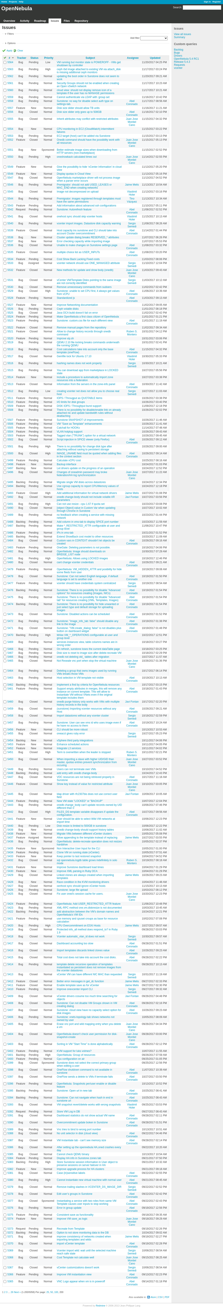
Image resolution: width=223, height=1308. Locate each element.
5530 (10, 287)
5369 (10, 1250)
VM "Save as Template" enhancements (79, 423)
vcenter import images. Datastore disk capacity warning (89, 223)
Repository (81, 20)
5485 (10, 536)
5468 (10, 649)
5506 (10, 423)
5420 (10, 925)
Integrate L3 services (69, 748)
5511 (10, 398)
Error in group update (69, 1207)
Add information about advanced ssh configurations (86, 205)
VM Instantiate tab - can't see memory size (81, 1140)
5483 (10, 547)
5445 (10, 794)
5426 (10, 889)
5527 (10, 304)
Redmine (100, 1305)
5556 (10, 111)
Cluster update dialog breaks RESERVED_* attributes (88, 237)
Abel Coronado (132, 103)
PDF (167, 1297)
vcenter (178, 67)
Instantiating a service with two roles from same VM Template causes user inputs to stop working (86, 1202)
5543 (10, 205)
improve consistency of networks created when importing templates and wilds (84, 1238)
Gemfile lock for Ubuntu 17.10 (74, 356)
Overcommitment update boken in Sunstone (82, 1122)
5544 (10, 198)
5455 (10, 733)
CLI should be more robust (72, 729)
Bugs (177, 52)
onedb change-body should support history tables (85, 829)
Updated (155, 57)
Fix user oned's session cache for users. (80, 893)
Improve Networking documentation (77, 304)
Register (217, 1)
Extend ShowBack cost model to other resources (85, 536)
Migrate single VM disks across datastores (81, 482)
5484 (10, 540)
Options (11, 43)
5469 (10, 642)
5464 (10, 670)
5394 (10, 1097)
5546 (10, 184)
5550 (10, 156)
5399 (10, 1062)
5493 (10, 493)
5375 (10, 1214)
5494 (10, 486)
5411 (10, 985)
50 (51, 1292)
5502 (10, 439)
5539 (10, 230)
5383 (10, 1162)
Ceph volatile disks (68, 308)
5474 (10, 604)
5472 (10, 621)
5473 (10, 614)
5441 (10, 818)
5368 (10, 1257)
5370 (10, 1243)
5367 (10, 1267)
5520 (10, 338)
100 (56, 1292)
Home (4, 1)
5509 (10, 405)
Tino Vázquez (132, 200)
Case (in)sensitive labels (71, 1172)
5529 (10, 290)
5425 (10, 893)
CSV (160, 1297)
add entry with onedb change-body (77, 773)
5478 (10, 576)
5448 (10, 773)
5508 (10, 409)
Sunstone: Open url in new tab (74, 1090)
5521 (10, 331)
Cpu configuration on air (70, 1058)
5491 (10, 503)
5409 (10, 996)
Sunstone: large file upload (72, 889)
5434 (10, 852)
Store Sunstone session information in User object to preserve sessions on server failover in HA (87, 1164)
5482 (10, 551)
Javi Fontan (132, 497)
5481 (10, 558)
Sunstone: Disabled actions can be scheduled (83, 614)
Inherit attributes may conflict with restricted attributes (87, 118)
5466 (10, 656)
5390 (10, 1122)
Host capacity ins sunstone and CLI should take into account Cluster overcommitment (87, 232)
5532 (10, 270)
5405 (10, 1024)
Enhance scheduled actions (73, 744)
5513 (10, 384)
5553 (10, 135)
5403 (10, 1044)
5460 (10, 701)
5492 (10, 497)
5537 (10, 241)
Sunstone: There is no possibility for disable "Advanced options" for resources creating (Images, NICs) (88, 592)
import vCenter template (71, 1243)
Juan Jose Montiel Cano (132, 122)
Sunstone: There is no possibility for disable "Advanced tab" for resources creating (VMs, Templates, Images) (88, 599)
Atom (153, 1297)
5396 (10, 1083)
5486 (10, 532)
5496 (10, 472)
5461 (10, 688)
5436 (10, 841)
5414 (10, 964)
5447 (10, 777)
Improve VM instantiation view (74, 1274)
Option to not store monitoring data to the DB (83, 1232)
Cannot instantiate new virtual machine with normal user (89, 1179)
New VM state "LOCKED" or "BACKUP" (80, 801)
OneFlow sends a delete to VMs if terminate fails (85, 1076)
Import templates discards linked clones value (83, 950)
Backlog (178, 49)
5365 (10, 1281)
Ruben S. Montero (132, 333)
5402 (10, 1051)
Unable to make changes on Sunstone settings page (87, 245)
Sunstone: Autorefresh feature (74, 209)
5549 (10, 166)
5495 (10, 482)
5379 (10, 1186)
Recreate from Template (71, 1228)
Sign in (207, 1)
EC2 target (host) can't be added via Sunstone (83, 135)
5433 (10, 856)
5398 (10, 1069)
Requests (179, 64)
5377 (10, 1200)
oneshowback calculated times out (77, 156)
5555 (10, 118)
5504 (10, 431)
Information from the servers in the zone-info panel (86, 384)
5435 (10, 848)
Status (34, 57)
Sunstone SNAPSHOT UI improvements (80, 419)
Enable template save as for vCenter (78, 985)
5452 (10, 748)
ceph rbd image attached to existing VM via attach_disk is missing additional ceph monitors (89, 71)
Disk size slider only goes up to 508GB (79, 111)
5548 (10, 173)
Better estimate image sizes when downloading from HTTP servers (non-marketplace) (87, 151)
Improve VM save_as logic (72, 1218)
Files (67, 20)
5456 (10, 729)
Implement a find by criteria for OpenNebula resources (88, 684)
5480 (10, 562)
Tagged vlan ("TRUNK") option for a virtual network (86, 435)
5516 (10, 363)
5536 (10, 245)
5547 (10, 177)
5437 (10, 837)
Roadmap (40, 20)
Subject (90, 57)
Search (177, 7)
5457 (10, 722)
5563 (10, 69)
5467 (10, 652)
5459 (10, 708)
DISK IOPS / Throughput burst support (79, 405)
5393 (10, 1104)
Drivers (178, 55)
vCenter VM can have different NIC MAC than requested (89, 974)
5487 (10, 525)
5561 (10, 83)
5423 (10, 907)
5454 (10, 740)
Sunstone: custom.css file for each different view (85, 320)
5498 (10, 464)
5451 (10, 752)
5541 (10, 216)
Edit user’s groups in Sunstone (74, 1193)
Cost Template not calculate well (75, 1257)
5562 (10, 76)
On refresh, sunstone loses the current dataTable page (88, 649)
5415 (10, 957)
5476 (10, 590)
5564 (10, 62)
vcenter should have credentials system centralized (86, 583)
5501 (10, 446)
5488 (10, 521)
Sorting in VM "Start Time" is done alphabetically (85, 1044)
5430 (10, 871)
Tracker (21, 57)
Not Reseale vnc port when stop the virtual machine (87, 660)
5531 (10, 280)
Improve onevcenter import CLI (75, 989)
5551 (10, 149)
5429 (10, 875)
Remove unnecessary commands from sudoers (84, 287)
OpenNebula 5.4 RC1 (186, 58)
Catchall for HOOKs (68, 427)
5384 (10, 1158)
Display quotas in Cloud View (74, 173)
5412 (10, 981)
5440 (10, 825)
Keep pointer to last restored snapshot (79, 856)
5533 (10, 263)
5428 (10, 882)
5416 (10, 950)
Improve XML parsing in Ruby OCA (77, 871)
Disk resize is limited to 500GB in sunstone (81, 825)
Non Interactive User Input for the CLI (78, 848)
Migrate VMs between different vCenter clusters (84, 833)
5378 (10, 1193)
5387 (10, 1140)
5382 (10, 1169)
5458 (10, 715)
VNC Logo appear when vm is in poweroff (81, 1281)
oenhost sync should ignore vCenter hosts (81, 885)
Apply (9, 50)
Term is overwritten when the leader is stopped (84, 752)
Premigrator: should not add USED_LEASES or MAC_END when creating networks (84, 186)
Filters (10, 33)
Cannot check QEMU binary (73, 1154)
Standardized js (66, 297)
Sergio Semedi (131, 225)
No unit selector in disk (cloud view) (77, 1133)
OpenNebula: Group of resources (76, 1054)
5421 (10, 918)
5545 (10, 191)
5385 (10, 1154)
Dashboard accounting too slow (75, 943)
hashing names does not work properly (79, 363)
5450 (10, 759)
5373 (10, 1228)
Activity (24, 20)
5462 (10, 684)
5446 (10, 784)
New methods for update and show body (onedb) (85, 270)
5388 (10, 1133)
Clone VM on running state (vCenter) (78, 852)
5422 (10, 911)
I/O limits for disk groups (71, 402)
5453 (10, 744)
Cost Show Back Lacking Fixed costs (78, 259)
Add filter (135, 38)
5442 (10, 811)
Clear (20, 50)
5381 (10, 1172)
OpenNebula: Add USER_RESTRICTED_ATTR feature (89, 903)
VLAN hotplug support (69, 431)
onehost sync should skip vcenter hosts (79, 216)
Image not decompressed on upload (77, 191)
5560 (10, 90)
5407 (10, 1010)
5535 (10, 252)
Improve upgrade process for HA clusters (80, 1169)
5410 (10, 989)
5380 (10, 1179)
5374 (10, 1218)
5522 (10, 327)
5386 (10, 1147)
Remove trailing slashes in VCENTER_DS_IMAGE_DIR (89, 1186)
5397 (10, 1076)
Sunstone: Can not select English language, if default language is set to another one (87, 578)
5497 (10, 468)
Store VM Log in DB (68, 1111)
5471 (10, 628)
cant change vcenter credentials (75, 562)
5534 (10, 259)
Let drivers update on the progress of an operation (86, 468)
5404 (10, 1034)
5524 (10, 316)
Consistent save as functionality (75, 1214)
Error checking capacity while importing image (83, 241)
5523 (10, 320)
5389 (10, 1129)
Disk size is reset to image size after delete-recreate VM (89, 652)
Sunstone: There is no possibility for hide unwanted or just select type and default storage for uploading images (88, 607)
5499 (10, 460)
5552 (10, 139)
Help (21, 1)
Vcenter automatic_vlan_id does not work (81, 936)
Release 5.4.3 (182, 61)
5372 (10, 1232)
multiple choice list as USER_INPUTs (78, 252)
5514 (10, 377)
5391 (10, 1115)
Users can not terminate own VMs (76, 769)
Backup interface (66, 464)
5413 (10, 974)
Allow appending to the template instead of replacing (87, 837)
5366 (10, 1274)
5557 (10, 108)
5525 (10, 312)
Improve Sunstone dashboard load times (80, 867)
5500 (10, 453)
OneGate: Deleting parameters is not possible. (83, 547)
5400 (10, 1058)
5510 (10, 402)
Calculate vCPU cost (69, 460)
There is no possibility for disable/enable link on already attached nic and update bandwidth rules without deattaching (89, 412)
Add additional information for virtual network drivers (87, 493)
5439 (10, 829)
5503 (10, 435)
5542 (10, 209)
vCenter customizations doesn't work (78, 1267)
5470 (10, 635)
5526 (10, 308)
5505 (10, 427)
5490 (10, 507)
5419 (10, 929)
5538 (10, 237)
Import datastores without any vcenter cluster (83, 715)
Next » (17, 1292)
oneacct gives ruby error (71, 733)
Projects (13, 1)
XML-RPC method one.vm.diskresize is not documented (89, 907)
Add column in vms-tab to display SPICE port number (87, 521)
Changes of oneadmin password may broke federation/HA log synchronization (82, 474)
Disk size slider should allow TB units (78, 108)
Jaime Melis (132, 184)
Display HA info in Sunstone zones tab (79, 1158)
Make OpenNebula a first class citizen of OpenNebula (88, 316)
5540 (10, 223)
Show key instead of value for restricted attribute (85, 784)
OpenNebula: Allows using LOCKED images (82, 558)
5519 (10, 342)
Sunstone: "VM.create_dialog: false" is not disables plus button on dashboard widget (89, 630)
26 (12, 1292)
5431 (10, 867)
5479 (10, 569)
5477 (10, 583)
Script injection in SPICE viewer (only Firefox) (83, 439)
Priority (48, 57)
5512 (10, 391)
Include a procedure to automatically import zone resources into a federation (85, 379)
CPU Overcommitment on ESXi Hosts (79, 925)
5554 (10, 128)
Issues (55, 20)
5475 (10, 597)
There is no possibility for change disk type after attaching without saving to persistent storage (84, 448)
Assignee (133, 57)
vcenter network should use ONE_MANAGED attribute (88, 263)
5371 (10, 1236)
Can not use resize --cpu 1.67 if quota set (81, 503)
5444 (10, 801)
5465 (10, 660)
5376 (10, 1207)
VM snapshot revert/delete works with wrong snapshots (89, 1104)
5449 (10, 769)
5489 (10, 514)
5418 (10, 936)
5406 (10, 1017)
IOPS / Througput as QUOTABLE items (79, 398)
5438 (10, 833)
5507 (10, 419)
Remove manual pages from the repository (81, 327)
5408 (10, 1003)
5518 (10, 349)
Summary (179, 37)
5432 (10, 860)
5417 (10, 943)
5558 (10, 101)
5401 (10, 1054)
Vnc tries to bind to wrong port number (79, 1129)
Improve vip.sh (65, 338)
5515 (10, 370)
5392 (10, 1111)
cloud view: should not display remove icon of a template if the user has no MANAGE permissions (85, 92)
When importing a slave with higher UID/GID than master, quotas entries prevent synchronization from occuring (87, 762)
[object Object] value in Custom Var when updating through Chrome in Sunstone (86, 509)
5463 (10, 677)
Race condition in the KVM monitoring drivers (83, 882)
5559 (10, 97)
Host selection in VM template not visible (80, 677)
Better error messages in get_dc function (80, 981)
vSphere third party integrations (75, 740)
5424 (10, 903)
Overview (9, 20)
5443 (10, 804)
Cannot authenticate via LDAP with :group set (83, 97)
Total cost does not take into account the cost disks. (87, 957)
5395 (10, 1090)
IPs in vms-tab (65, 532)
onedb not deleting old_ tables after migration (83, 656)
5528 (10, 297)
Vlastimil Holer (132, 193)
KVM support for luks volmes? (74, 1051)
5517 (10, 356)
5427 (10, 885)
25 (47, 1292)
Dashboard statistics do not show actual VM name (86, 1115)
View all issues (182, 34)
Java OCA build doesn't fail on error (77, 312)
